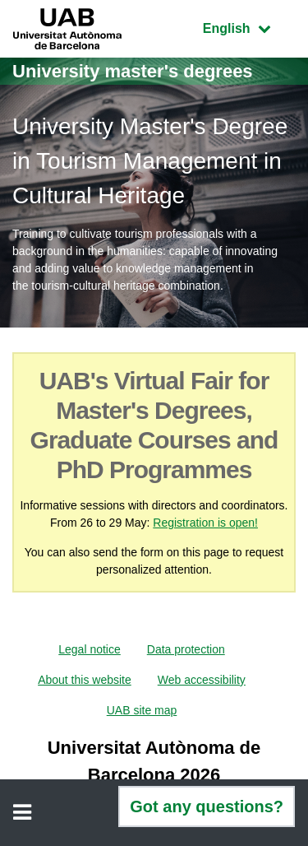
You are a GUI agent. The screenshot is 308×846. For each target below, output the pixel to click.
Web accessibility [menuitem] (202, 679)
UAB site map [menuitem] (142, 710)
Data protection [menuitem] (186, 649)
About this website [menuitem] (84, 679)
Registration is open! (205, 522)
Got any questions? (206, 806)
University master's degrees (132, 71)
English (249, 26)
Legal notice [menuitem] (89, 649)
